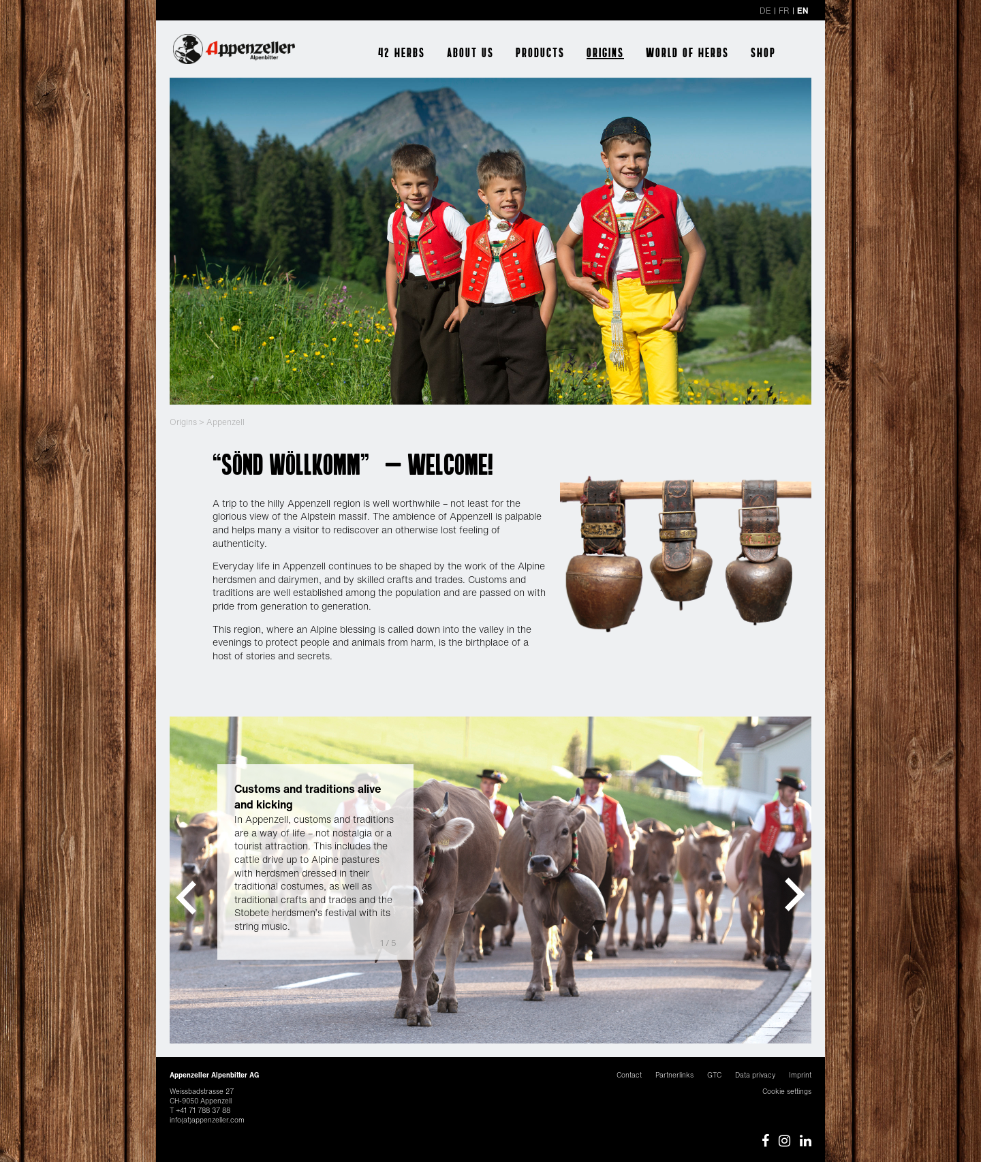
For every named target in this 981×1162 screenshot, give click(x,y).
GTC (714, 1075)
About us (470, 52)
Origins (605, 52)
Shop (763, 52)
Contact (629, 1075)
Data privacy (755, 1075)
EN (802, 10)
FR (784, 10)
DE (765, 10)
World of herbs (687, 52)
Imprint (800, 1075)
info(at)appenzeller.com (207, 1120)
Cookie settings (786, 1091)
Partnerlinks (674, 1075)
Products (540, 52)
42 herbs (401, 52)
